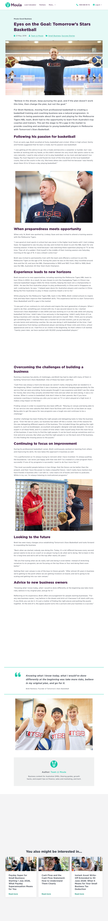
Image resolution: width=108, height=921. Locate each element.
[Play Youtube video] (54, 67)
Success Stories (68, 36)
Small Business (54, 36)
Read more (13, 894)
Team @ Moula (37, 36)
